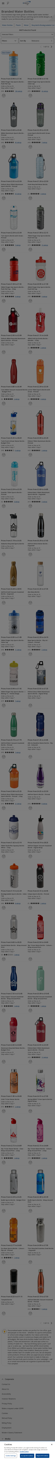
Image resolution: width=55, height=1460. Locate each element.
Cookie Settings (11, 1456)
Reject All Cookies (42, 1456)
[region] (27, 1450)
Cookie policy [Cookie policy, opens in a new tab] (24, 1452)
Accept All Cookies (27, 1456)
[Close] (52, 1444)
